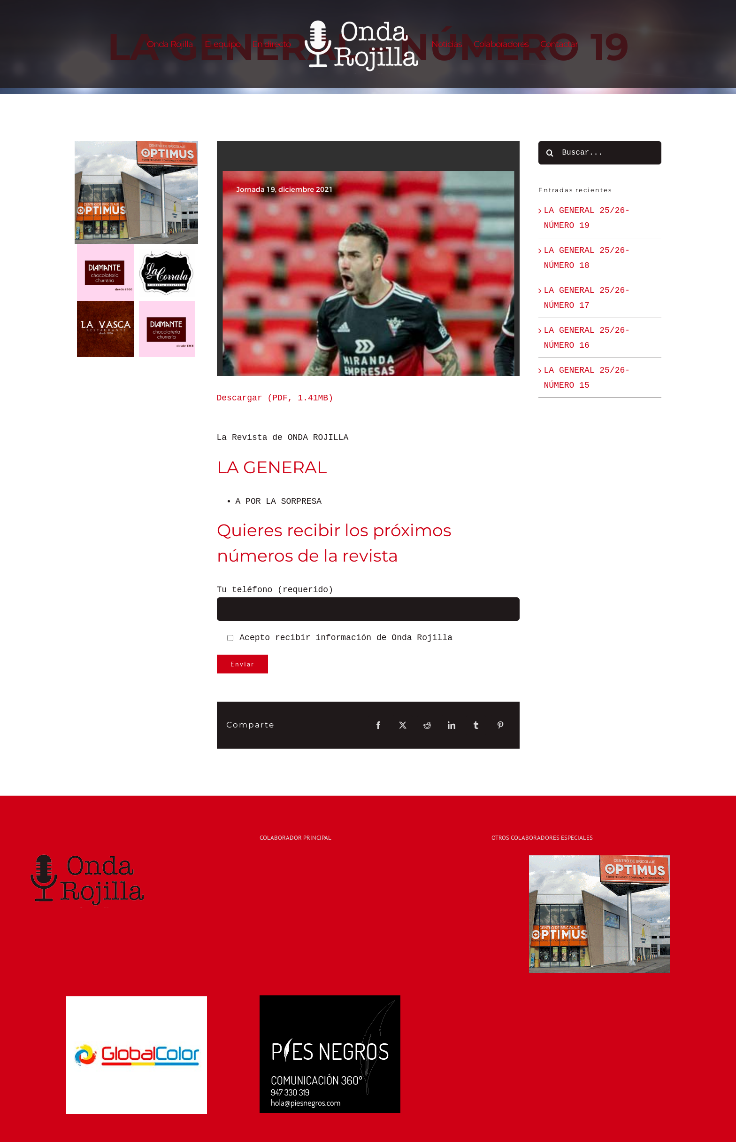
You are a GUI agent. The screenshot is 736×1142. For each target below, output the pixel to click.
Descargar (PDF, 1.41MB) (275, 398)
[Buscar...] (600, 152)
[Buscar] (550, 152)
